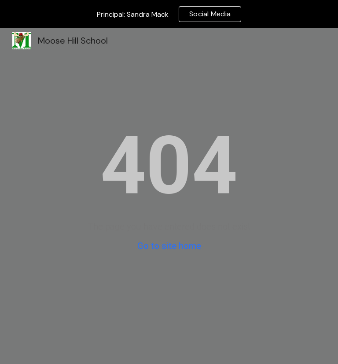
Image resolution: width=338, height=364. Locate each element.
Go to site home (169, 246)
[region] (169, 14)
